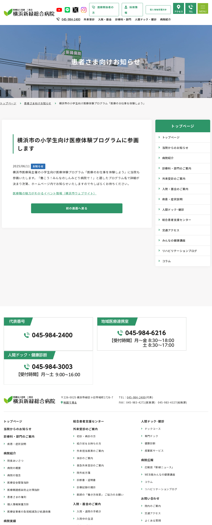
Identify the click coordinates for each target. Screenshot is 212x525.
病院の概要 (14, 425)
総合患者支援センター (176, 220)
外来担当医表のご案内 (90, 408)
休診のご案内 (85, 415)
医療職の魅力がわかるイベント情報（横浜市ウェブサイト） (54, 193)
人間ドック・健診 (146, 19)
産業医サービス (154, 407)
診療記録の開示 (86, 444)
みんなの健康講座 (174, 240)
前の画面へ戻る (77, 208)
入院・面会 (105, 19)
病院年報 (12, 492)
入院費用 (82, 490)
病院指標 (12, 500)
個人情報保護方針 (158, 9)
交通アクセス (170, 230)
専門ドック (151, 393)
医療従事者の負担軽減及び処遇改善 (29, 468)
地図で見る (70, 359)
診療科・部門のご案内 (176, 168)
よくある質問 (153, 477)
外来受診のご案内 (174, 178)
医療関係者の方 (103, 9)
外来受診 (89, 19)
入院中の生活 (85, 475)
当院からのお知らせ (175, 148)
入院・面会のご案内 (175, 189)
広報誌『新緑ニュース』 (159, 424)
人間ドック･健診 (173, 209)
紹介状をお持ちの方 (89, 400)
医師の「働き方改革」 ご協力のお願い (100, 451)
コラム (166, 261)
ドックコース (153, 385)
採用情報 (131, 9)
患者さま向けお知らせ (37, 103)
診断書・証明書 (86, 437)
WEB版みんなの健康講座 (160, 431)
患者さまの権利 (16, 454)
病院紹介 (165, 19)
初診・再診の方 (86, 393)
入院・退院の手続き (89, 468)
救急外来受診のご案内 (90, 422)
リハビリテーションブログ (179, 251)
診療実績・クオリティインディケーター (31, 485)
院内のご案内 (153, 463)
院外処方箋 (83, 430)
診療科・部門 (123, 19)
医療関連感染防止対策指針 (23, 447)
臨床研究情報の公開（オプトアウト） (30, 507)
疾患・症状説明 (172, 199)
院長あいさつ (15, 417)
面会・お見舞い (86, 497)
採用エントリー (154, 494)
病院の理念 (14, 432)
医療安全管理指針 (18, 439)
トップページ (8, 103)
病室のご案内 (85, 483)
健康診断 (150, 400)
